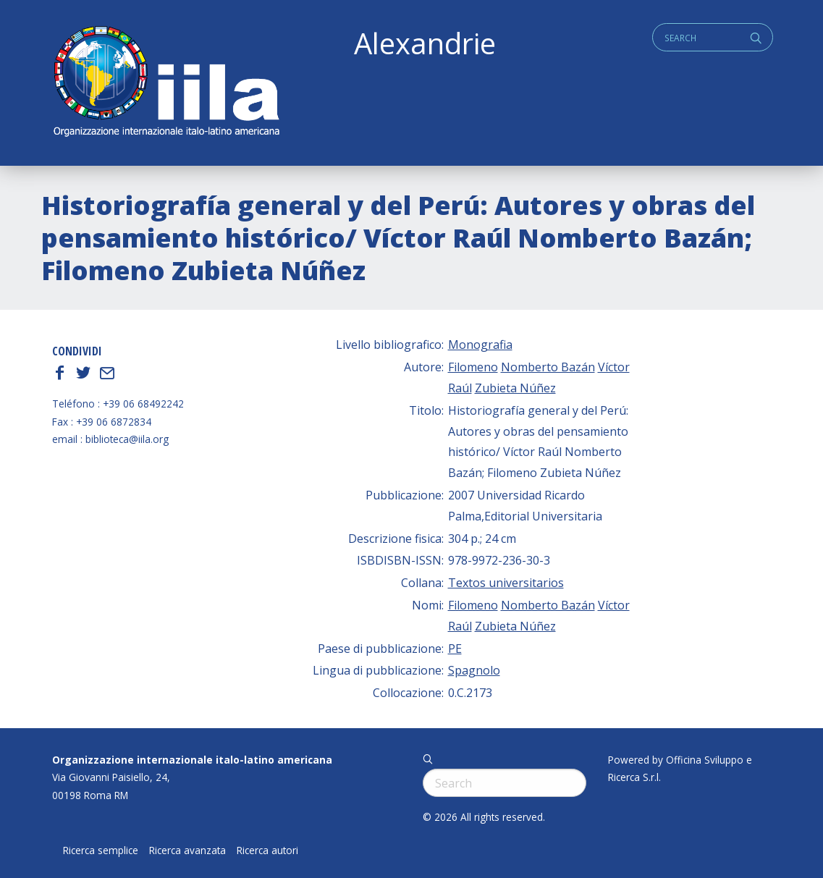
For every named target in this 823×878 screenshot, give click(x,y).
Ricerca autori (267, 850)
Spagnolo (474, 670)
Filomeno (473, 367)
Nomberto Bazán (548, 367)
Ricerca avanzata (187, 850)
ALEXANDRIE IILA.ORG (166, 83)
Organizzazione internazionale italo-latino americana (192, 760)
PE (455, 649)
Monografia (480, 345)
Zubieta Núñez (515, 388)
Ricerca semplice (100, 850)
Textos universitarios (506, 583)
